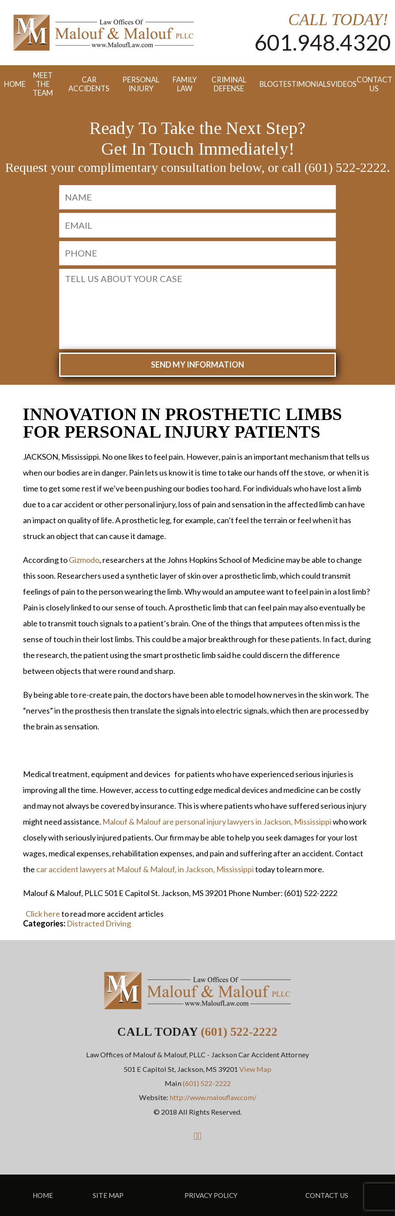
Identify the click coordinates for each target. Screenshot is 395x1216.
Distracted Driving (99, 923)
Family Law (185, 84)
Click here (43, 914)
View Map (255, 1069)
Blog (265, 84)
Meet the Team (43, 84)
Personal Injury (140, 84)
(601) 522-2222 (239, 1031)
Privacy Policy (210, 1195)
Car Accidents (88, 84)
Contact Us (374, 84)
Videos (340, 84)
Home (11, 84)
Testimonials (300, 84)
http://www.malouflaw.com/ (212, 1097)
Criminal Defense (228, 84)
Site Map (108, 1195)
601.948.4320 (322, 42)
